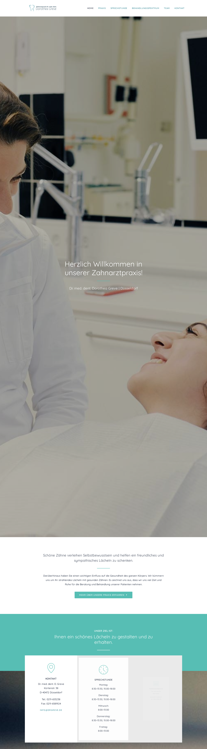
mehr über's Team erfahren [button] (103, 540)
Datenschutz (158, 701)
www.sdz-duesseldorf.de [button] (124, 699)
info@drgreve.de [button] (51, 253)
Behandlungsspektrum (145, 6)
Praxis (102, 6)
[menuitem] (91, 6)
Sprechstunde (119, 6)
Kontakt (180, 6)
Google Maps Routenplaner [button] (97, 630)
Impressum (156, 697)
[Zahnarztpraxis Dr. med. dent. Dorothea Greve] (45, 6)
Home (90, 6)
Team (167, 6)
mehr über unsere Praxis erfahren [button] (103, 143)
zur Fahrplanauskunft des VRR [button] (156, 630)
